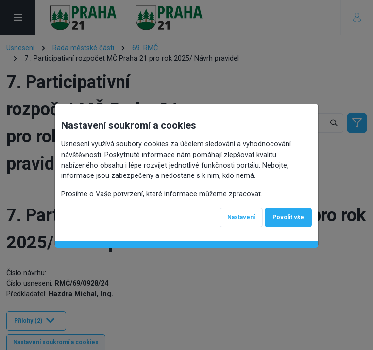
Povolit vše (288, 217)
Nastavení (241, 217)
